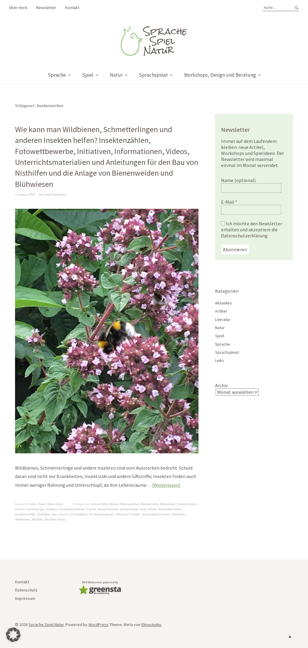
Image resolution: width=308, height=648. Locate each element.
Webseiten (178, 514)
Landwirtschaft (25, 514)
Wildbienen (22, 519)
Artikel (221, 311)
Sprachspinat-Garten (156, 514)
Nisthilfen (43, 514)
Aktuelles (223, 303)
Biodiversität (149, 504)
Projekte (134, 514)
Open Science (60, 514)
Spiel (88, 75)
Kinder (152, 509)
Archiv (221, 385)
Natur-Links (55, 504)
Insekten (51, 509)
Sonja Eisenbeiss (55, 194)
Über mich (18, 7)
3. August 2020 (25, 194)
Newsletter (46, 7)
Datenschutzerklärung (244, 236)
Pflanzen (122, 514)
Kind (143, 509)
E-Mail (229, 202)
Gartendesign (35, 509)
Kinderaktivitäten (170, 509)
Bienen (114, 504)
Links (32, 504)
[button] (13, 635)
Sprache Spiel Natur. (47, 624)
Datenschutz (26, 590)
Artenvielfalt (99, 504)
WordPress (98, 624)
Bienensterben (129, 504)
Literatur (222, 319)
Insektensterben (107, 509)
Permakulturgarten (101, 514)
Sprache (57, 75)
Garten (19, 509)
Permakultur (79, 514)
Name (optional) (238, 180)
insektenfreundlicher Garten (77, 509)
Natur (116, 75)
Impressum (25, 598)
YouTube (37, 519)
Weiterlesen (166, 485)
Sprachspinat (153, 75)
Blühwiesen (167, 504)
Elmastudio (151, 624)
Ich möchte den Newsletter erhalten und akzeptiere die (251, 230)
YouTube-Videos (55, 519)
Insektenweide (129, 509)
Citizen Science (187, 504)
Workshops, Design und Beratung (220, 75)
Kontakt (72, 7)
